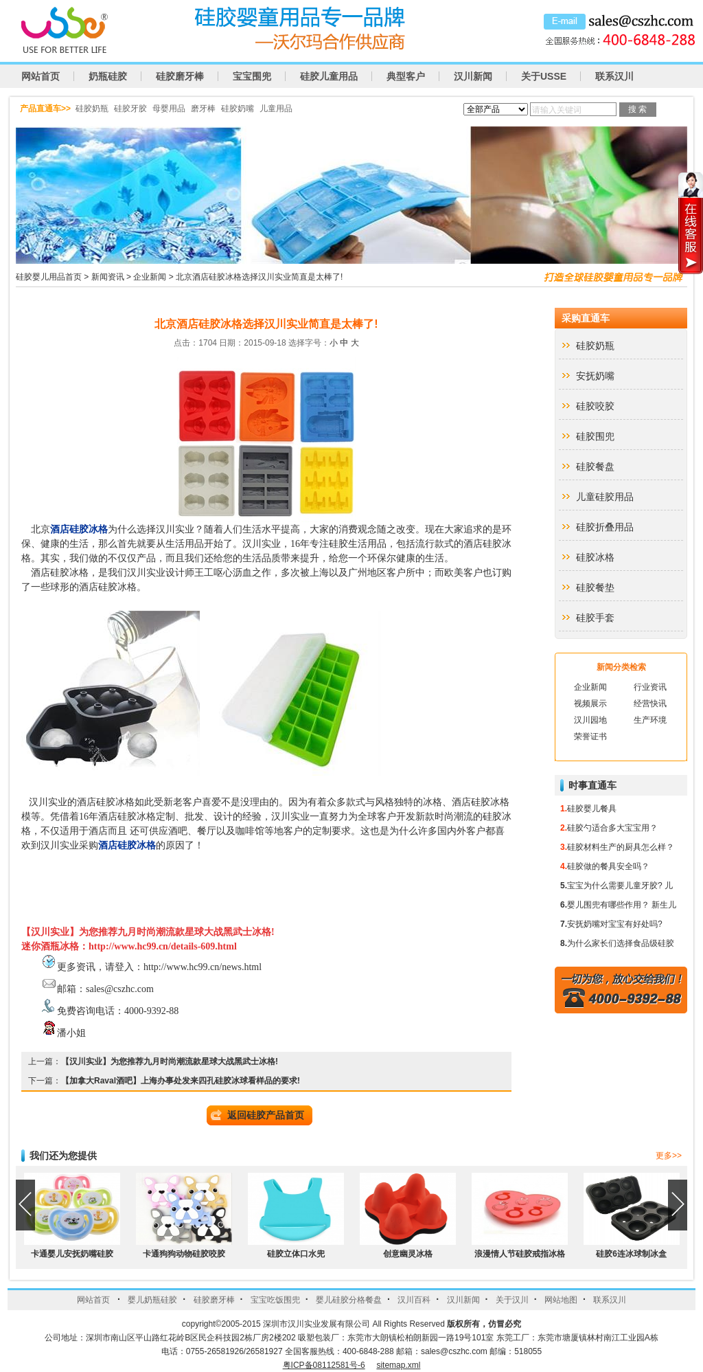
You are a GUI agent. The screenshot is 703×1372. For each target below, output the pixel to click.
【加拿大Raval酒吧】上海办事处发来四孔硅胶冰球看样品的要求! (180, 1081)
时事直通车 (592, 785)
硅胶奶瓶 (92, 108)
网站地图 (560, 1300)
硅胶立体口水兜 (296, 1254)
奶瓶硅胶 (108, 76)
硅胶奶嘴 (237, 108)
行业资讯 (650, 687)
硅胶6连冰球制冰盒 (631, 1254)
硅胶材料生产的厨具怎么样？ (620, 847)
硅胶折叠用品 (605, 526)
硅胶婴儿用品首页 (49, 277)
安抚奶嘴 (595, 375)
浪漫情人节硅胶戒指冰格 (519, 1254)
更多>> (669, 1155)
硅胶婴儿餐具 (591, 808)
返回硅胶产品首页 (265, 1115)
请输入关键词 (556, 110)
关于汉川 (512, 1300)
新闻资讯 (107, 277)
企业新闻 (149, 277)
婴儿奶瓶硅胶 (152, 1300)
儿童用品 (276, 108)
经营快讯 (650, 703)
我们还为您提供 (63, 1155)
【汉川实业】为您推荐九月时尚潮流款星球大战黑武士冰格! (169, 1061)
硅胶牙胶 (130, 108)
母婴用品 (168, 108)
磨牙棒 (203, 108)
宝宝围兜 (252, 76)
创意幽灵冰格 (408, 1254)
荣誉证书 (590, 736)
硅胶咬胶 (595, 406)
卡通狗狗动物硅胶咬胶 (184, 1254)
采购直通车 (586, 318)
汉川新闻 (473, 76)
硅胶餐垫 (595, 587)
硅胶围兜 (595, 436)
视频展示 (590, 703)
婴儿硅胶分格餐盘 (349, 1300)
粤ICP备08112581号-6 (324, 1365)
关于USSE (543, 76)
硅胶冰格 (595, 557)
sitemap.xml (398, 1365)
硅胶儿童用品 (329, 76)
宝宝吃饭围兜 (275, 1300)
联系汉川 (614, 76)
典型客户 (406, 76)
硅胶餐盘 (595, 466)
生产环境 (650, 720)
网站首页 (40, 76)
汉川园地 (590, 720)
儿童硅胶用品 (605, 496)
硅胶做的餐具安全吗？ (608, 866)
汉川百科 (413, 1300)
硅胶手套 (595, 617)
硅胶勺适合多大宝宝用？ (612, 828)
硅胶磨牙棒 (180, 76)
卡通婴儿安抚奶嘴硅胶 (72, 1254)
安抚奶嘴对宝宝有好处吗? (614, 924)
